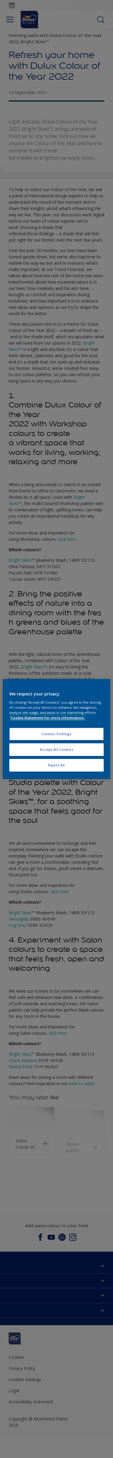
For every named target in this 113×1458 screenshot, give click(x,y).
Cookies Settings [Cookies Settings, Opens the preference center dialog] (56, 734)
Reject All (56, 765)
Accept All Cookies (56, 749)
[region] (56, 729)
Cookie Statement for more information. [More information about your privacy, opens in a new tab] (48, 717)
